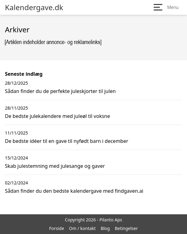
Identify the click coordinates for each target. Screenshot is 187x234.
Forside (56, 228)
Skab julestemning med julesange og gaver (55, 166)
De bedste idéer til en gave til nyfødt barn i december (66, 141)
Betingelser (126, 228)
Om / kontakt (82, 228)
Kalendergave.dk (34, 7)
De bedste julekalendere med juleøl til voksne (57, 116)
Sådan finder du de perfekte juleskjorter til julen (60, 91)
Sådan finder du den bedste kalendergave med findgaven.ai (74, 191)
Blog (105, 228)
